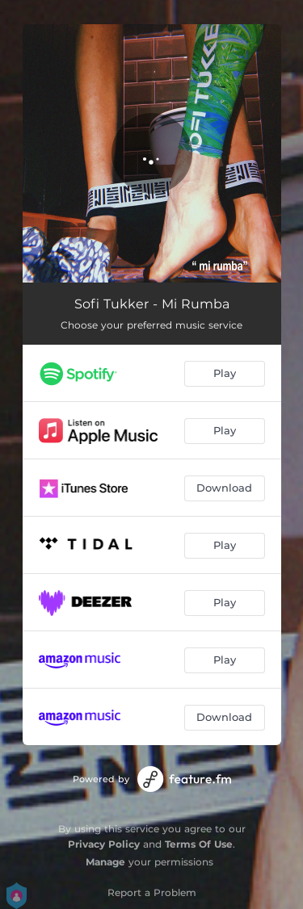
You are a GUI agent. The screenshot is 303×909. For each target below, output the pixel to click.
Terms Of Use (199, 844)
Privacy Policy (104, 844)
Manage (105, 862)
